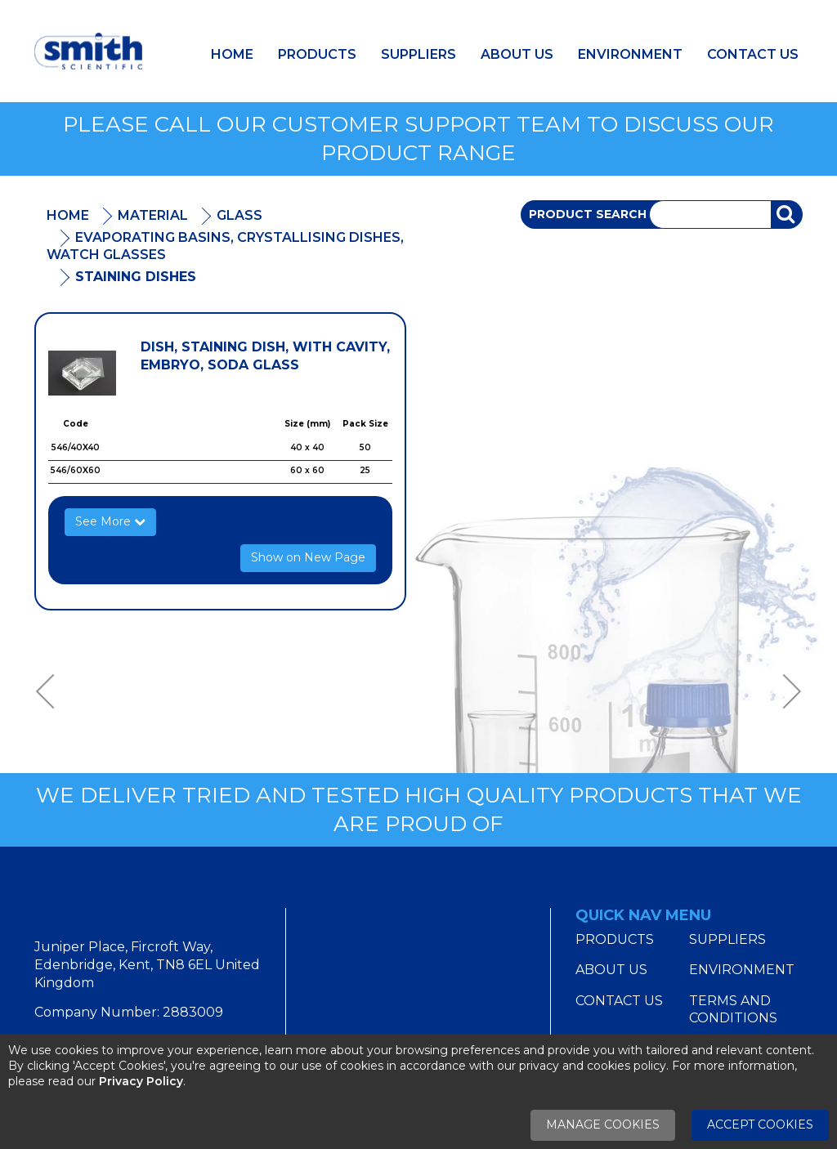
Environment (630, 54)
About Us (517, 54)
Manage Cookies (603, 1124)
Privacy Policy (141, 1081)
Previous (50, 691)
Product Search (588, 214)
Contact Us (753, 54)
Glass (239, 215)
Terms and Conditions (733, 1009)
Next (786, 691)
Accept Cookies (760, 1124)
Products (317, 54)
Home (232, 54)
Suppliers (418, 54)
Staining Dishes (135, 276)
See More (110, 521)
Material (153, 215)
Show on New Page (308, 557)
